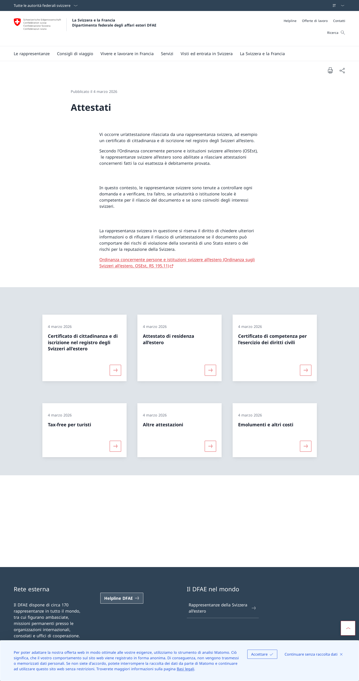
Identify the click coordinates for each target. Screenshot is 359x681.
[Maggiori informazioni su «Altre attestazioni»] (210, 445)
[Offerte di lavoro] (314, 20)
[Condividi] (342, 70)
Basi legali (185, 668)
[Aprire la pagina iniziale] (85, 28)
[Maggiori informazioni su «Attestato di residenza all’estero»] (210, 370)
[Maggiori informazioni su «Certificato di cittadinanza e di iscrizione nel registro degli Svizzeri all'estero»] (115, 370)
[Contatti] (339, 20)
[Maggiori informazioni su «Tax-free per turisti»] (115, 445)
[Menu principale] (176, 53)
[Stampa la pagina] (330, 70)
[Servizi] (167, 53)
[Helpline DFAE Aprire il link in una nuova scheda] (121, 598)
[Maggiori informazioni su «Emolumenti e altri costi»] (305, 445)
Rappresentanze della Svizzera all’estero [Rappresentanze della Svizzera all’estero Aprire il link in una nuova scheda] (222, 608)
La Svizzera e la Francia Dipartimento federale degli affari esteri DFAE (114, 23)
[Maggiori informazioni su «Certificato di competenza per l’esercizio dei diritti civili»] (305, 370)
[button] (31, 53)
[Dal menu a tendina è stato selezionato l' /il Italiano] (337, 5)
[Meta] (314, 20)
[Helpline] (290, 20)
